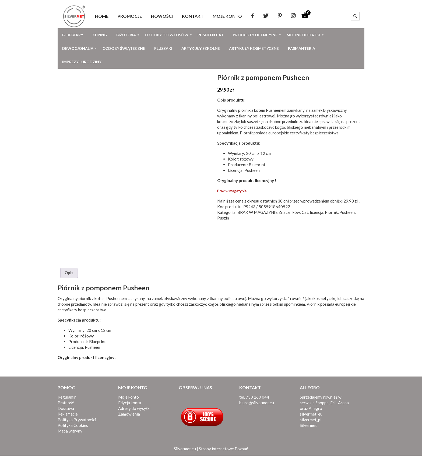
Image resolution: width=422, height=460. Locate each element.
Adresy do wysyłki (134, 412)
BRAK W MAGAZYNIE (257, 212)
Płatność (66, 407)
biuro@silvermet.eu (256, 407)
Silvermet (308, 429)
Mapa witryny (70, 435)
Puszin (223, 217)
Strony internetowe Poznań (223, 453)
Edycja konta (129, 407)
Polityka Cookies (73, 429)
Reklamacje (68, 418)
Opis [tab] (69, 276)
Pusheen (347, 212)
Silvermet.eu (185, 453)
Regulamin (67, 401)
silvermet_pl (310, 423)
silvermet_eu (311, 418)
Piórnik (331, 212)
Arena (343, 407)
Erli (333, 407)
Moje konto (128, 401)
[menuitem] (101, 16)
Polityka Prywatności (77, 423)
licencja (316, 212)
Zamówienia (129, 418)
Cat (305, 212)
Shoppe (322, 407)
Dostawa (66, 412)
